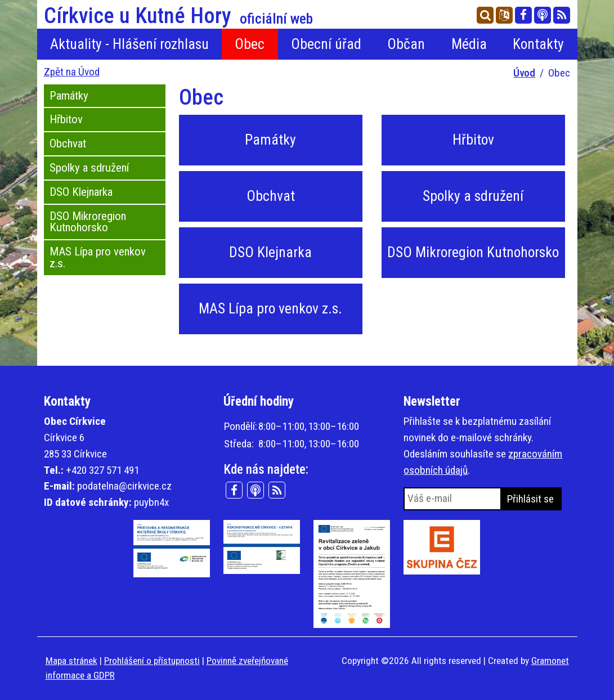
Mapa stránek (71, 660)
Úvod (524, 72)
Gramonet (550, 660)
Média (469, 43)
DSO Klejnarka (81, 192)
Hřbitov (66, 119)
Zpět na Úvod (72, 71)
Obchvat (68, 143)
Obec (250, 43)
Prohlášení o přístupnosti (152, 660)
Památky (69, 95)
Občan (406, 43)
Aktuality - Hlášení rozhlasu (129, 43)
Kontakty (538, 43)
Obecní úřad (326, 43)
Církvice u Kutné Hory (178, 15)
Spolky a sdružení (89, 167)
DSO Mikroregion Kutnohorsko (88, 222)
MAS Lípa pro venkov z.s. (98, 257)
